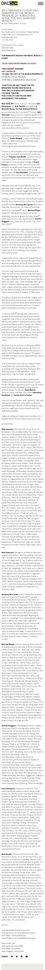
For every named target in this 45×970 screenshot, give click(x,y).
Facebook (17, 956)
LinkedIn (21, 956)
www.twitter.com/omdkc (11, 948)
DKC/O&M (10, 3)
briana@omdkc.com (9, 37)
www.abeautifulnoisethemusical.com (16, 128)
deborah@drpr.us (8, 50)
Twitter (12, 956)
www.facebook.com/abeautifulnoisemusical (18, 933)
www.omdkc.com (8, 943)
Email (27, 956)
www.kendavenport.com (11, 849)
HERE (32, 136)
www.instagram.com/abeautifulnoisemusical (19, 146)
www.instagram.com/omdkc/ (13, 951)
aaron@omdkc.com (24, 34)
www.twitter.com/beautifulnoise (14, 935)
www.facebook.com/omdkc (12, 946)
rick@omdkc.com (8, 34)
